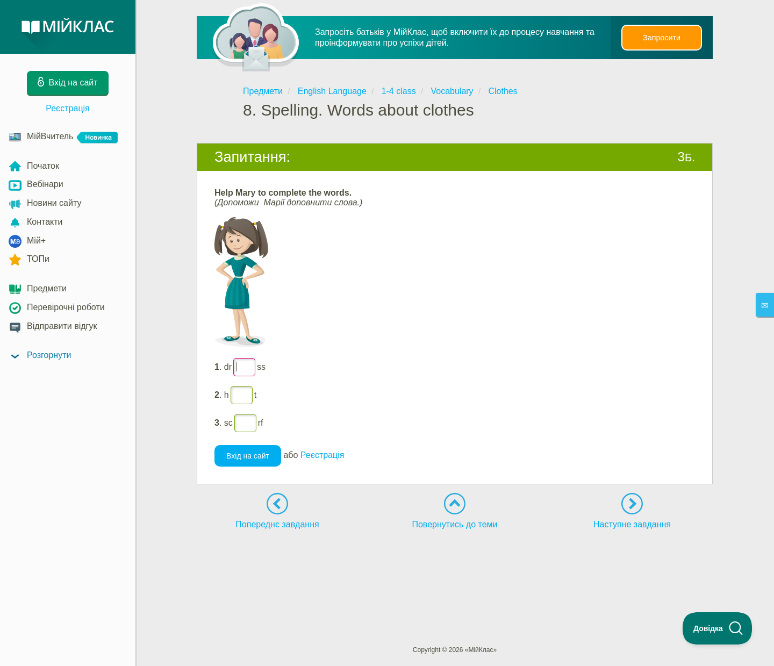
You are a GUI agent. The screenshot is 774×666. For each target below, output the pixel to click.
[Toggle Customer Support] (717, 628)
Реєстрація (68, 108)
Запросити (661, 37)
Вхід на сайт (247, 456)
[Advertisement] (455, 568)
